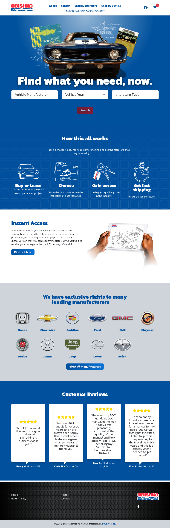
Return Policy (18, 498)
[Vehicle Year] (85, 94)
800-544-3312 (75, 11)
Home (14, 495)
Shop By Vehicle (111, 6)
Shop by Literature (86, 6)
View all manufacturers (85, 366)
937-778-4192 (95, 11)
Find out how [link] (23, 252)
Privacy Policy (109, 523)
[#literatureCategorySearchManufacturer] (34, 94)
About (53, 6)
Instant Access (29, 223)
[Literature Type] (135, 94)
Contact (65, 6)
